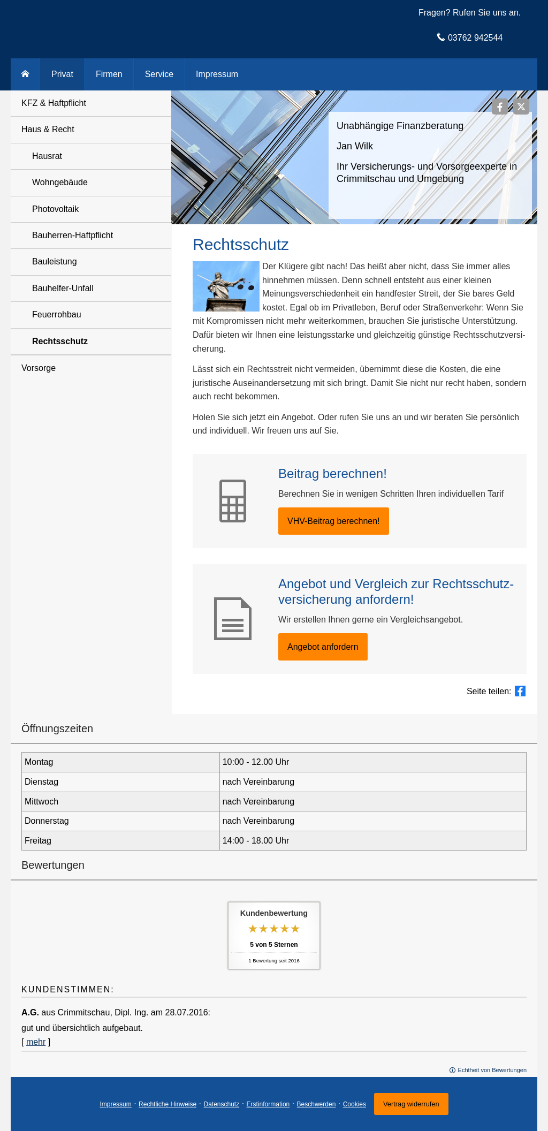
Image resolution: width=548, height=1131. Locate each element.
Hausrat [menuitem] (47, 156)
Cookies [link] (354, 1104)
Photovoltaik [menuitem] (55, 209)
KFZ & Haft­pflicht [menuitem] (53, 103)
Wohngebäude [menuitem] (60, 182)
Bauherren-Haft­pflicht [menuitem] (72, 235)
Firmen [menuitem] (109, 74)
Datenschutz (222, 1104)
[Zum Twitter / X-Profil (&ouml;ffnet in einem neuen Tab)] (521, 106)
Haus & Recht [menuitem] (47, 129)
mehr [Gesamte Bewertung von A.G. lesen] (35, 1041)
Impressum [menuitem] (217, 74)
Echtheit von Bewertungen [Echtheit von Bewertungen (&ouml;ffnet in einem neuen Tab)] (492, 1070)
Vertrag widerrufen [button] (411, 1104)
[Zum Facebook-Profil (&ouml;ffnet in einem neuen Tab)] (500, 106)
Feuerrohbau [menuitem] (56, 314)
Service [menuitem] (159, 74)
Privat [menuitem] (62, 74)
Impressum (115, 1104)
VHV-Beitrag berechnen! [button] (333, 521)
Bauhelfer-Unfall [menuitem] (63, 288)
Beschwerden (316, 1104)
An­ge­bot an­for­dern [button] (323, 646)
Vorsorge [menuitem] (38, 368)
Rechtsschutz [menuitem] (60, 341)
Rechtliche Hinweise (167, 1104)
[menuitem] (25, 74)
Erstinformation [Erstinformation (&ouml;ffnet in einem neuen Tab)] (268, 1104)
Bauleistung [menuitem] (54, 261)
